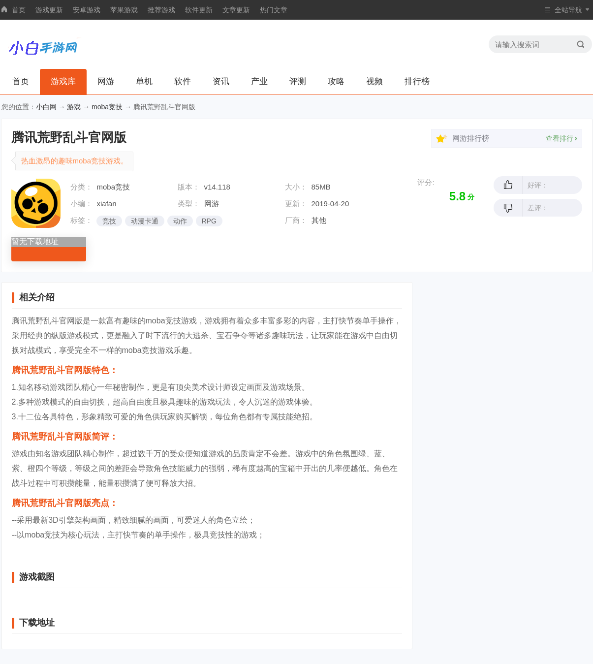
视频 (374, 81)
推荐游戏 (161, 10)
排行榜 (417, 81)
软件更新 (199, 10)
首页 (19, 10)
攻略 (336, 81)
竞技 (109, 221)
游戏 (74, 107)
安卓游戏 (86, 10)
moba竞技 (107, 107)
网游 (105, 81)
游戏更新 (49, 10)
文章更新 (236, 10)
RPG (209, 221)
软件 (182, 81)
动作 (180, 221)
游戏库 (63, 81)
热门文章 (273, 10)
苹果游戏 (124, 10)
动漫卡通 (144, 221)
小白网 (46, 107)
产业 (259, 81)
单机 (144, 81)
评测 (297, 81)
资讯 (221, 81)
